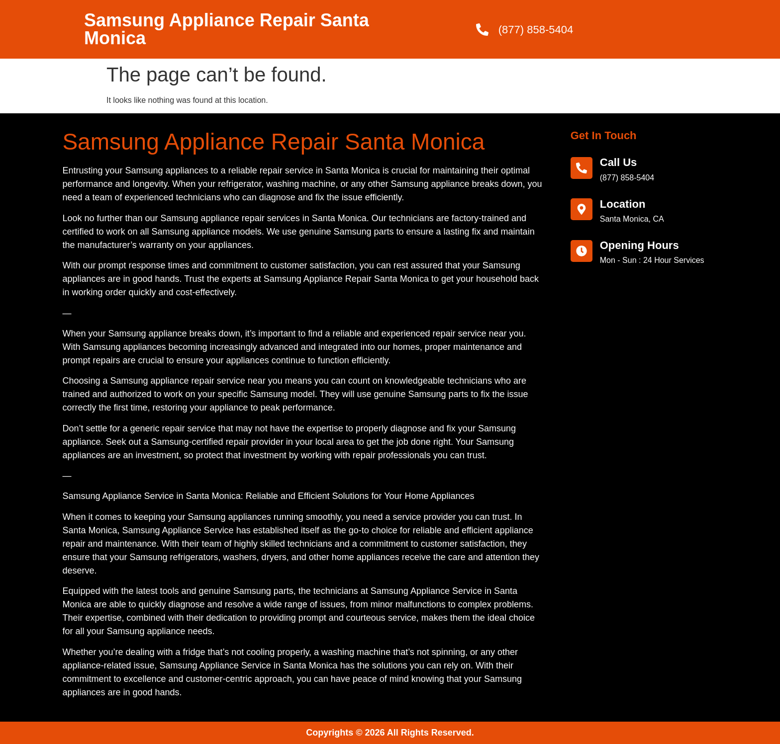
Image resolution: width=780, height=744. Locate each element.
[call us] (581, 168)
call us (618, 162)
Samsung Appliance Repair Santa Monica (226, 29)
